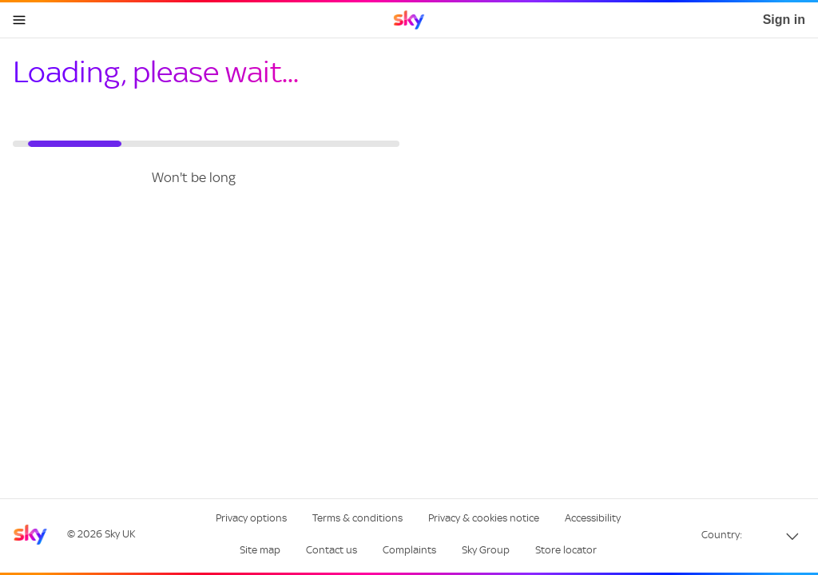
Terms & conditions (357, 518)
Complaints (409, 550)
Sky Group (486, 550)
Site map (260, 550)
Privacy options (251, 518)
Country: (721, 535)
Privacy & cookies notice (483, 518)
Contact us (331, 550)
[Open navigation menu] (19, 20)
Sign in (784, 19)
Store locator (566, 550)
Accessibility (593, 518)
